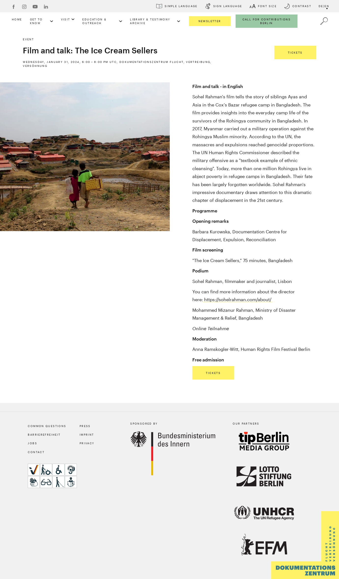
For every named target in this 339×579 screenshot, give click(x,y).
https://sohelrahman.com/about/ (237, 299)
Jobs (32, 443)
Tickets (295, 52)
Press (85, 426)
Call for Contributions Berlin (266, 21)
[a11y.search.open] (324, 21)
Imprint (87, 434)
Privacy (87, 443)
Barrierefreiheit (44, 434)
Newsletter (209, 21)
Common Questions (47, 426)
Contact (36, 452)
